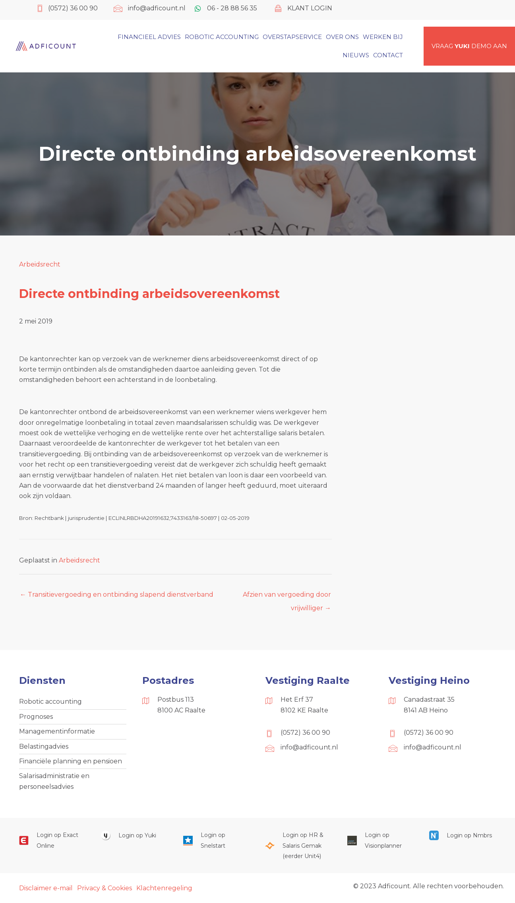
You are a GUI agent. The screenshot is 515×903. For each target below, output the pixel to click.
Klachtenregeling (164, 888)
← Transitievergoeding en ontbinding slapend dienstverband (116, 594)
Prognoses (36, 716)
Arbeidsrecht (39, 264)
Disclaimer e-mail (46, 888)
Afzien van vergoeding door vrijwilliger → (287, 597)
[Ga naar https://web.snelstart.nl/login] (216, 840)
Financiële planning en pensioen (70, 761)
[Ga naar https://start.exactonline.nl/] (52, 840)
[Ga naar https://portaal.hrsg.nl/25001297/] (298, 845)
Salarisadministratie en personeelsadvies (54, 781)
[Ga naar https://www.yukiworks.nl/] (134, 835)
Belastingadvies (43, 746)
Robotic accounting (50, 701)
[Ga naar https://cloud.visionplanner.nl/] (380, 840)
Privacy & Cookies (104, 888)
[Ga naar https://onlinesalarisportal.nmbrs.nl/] (462, 835)
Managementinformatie (57, 731)
